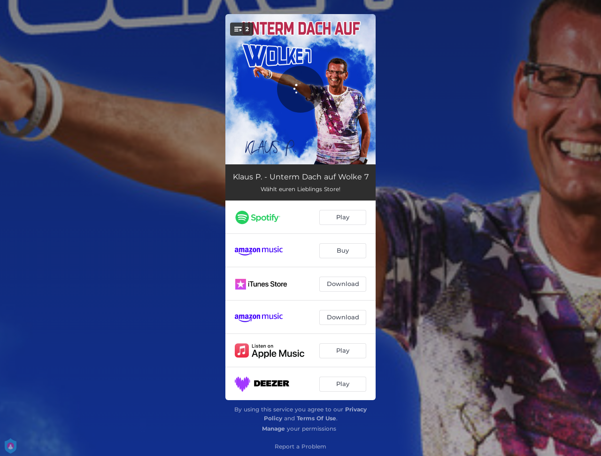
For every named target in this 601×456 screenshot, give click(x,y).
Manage (273, 428)
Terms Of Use (316, 418)
